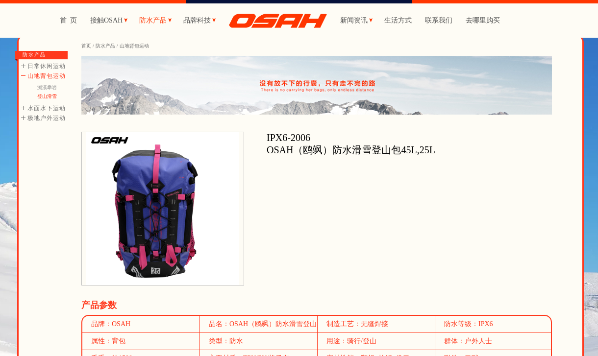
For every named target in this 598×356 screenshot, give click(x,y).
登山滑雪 (47, 96)
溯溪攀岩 (47, 87)
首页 (86, 45)
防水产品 (105, 45)
